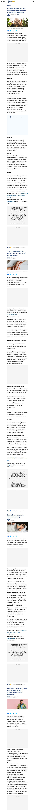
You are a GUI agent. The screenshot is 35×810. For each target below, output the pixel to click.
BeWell (18, 14)
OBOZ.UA (13, 457)
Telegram (9, 465)
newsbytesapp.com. (12, 314)
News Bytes (16, 69)
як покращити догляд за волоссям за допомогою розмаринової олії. (17, 195)
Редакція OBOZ (13, 14)
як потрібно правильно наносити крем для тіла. (17, 458)
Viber (14, 465)
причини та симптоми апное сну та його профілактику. (16, 632)
